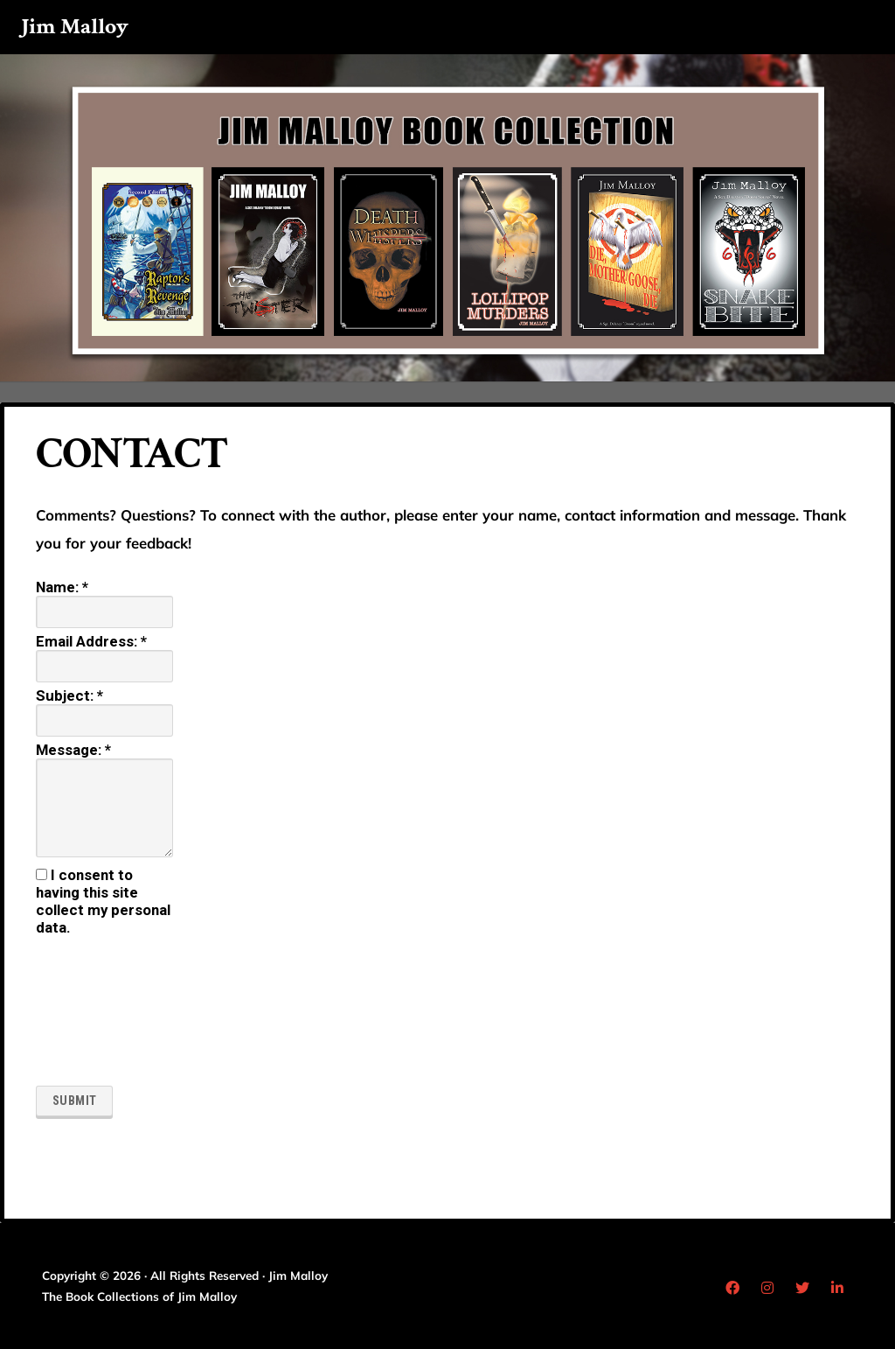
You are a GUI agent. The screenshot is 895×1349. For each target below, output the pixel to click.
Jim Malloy (74, 26)
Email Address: (91, 641)
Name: (62, 587)
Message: (73, 749)
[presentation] (107, 1012)
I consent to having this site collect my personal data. (103, 901)
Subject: (69, 695)
